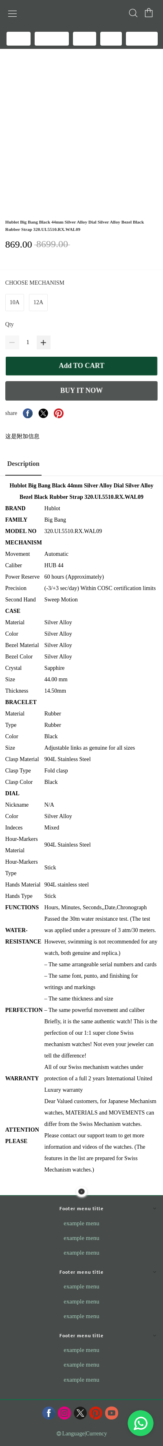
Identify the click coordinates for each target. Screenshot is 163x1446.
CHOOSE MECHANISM (35, 283)
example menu (81, 1223)
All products (52, 38)
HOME (18, 38)
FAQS (111, 38)
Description (23, 463)
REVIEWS (141, 38)
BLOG (84, 38)
